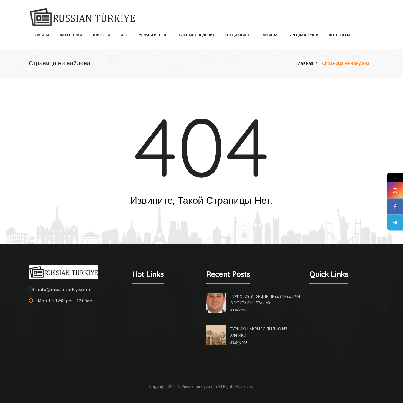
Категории (71, 35)
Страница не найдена (346, 63)
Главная (42, 35)
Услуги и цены (153, 35)
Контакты (339, 35)
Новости (100, 35)
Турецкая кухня (303, 35)
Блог (124, 35)
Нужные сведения (196, 35)
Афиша (270, 35)
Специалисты (239, 35)
